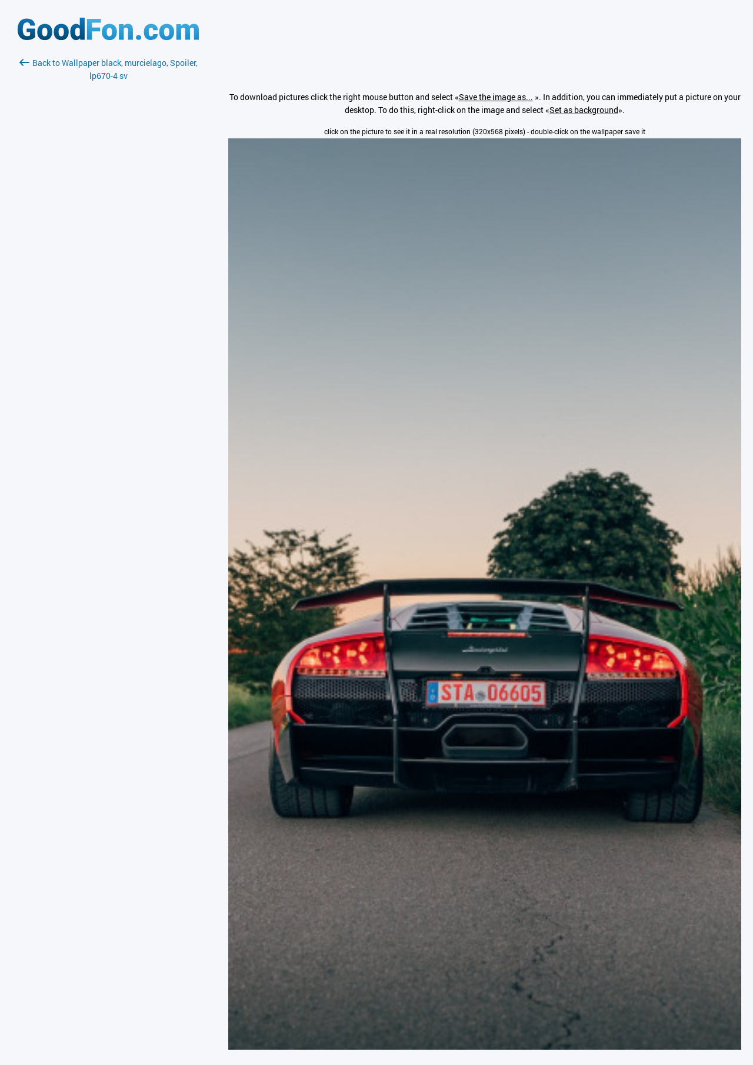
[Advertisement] (108, 222)
